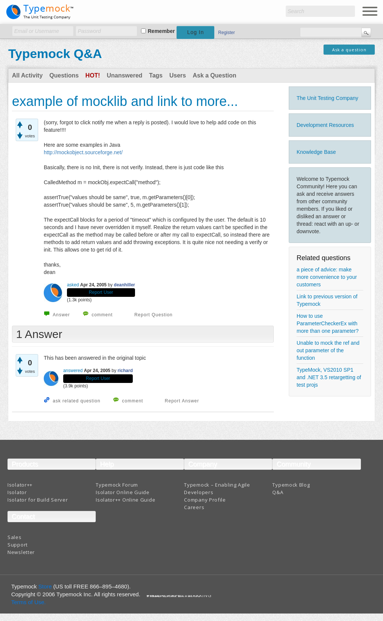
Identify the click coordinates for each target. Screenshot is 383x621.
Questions (64, 75)
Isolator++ (20, 484)
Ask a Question (214, 75)
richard (125, 370)
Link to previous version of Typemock (327, 300)
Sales (14, 537)
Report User (101, 292)
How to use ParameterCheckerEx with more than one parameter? (328, 323)
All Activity (27, 75)
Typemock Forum (117, 484)
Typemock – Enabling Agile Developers (217, 488)
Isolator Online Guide (123, 492)
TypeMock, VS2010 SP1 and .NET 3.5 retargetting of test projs (329, 377)
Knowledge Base (316, 152)
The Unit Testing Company (327, 98)
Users (177, 75)
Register (226, 32)
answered (73, 370)
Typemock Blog (291, 484)
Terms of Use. (28, 602)
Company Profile (205, 499)
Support (17, 544)
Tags (156, 75)
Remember (161, 31)
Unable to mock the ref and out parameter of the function (328, 350)
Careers (194, 507)
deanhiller (124, 284)
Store (45, 586)
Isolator (17, 492)
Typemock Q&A (55, 53)
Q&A (277, 492)
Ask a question (349, 49)
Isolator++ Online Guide (125, 499)
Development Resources (325, 125)
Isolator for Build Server (37, 499)
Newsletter (21, 552)
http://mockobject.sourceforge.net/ (83, 152)
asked (73, 284)
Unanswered (124, 75)
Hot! (92, 75)
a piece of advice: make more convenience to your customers (327, 277)
